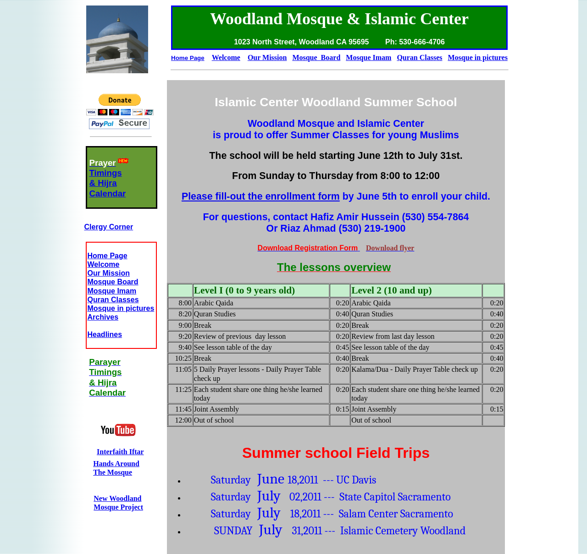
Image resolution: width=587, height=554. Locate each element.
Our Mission (109, 273)
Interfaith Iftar (120, 452)
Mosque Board (113, 282)
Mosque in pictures (121, 308)
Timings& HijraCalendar (107, 183)
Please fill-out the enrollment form (261, 196)
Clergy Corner (108, 227)
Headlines (105, 334)
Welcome (104, 264)
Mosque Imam (112, 291)
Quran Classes (113, 300)
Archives (103, 317)
